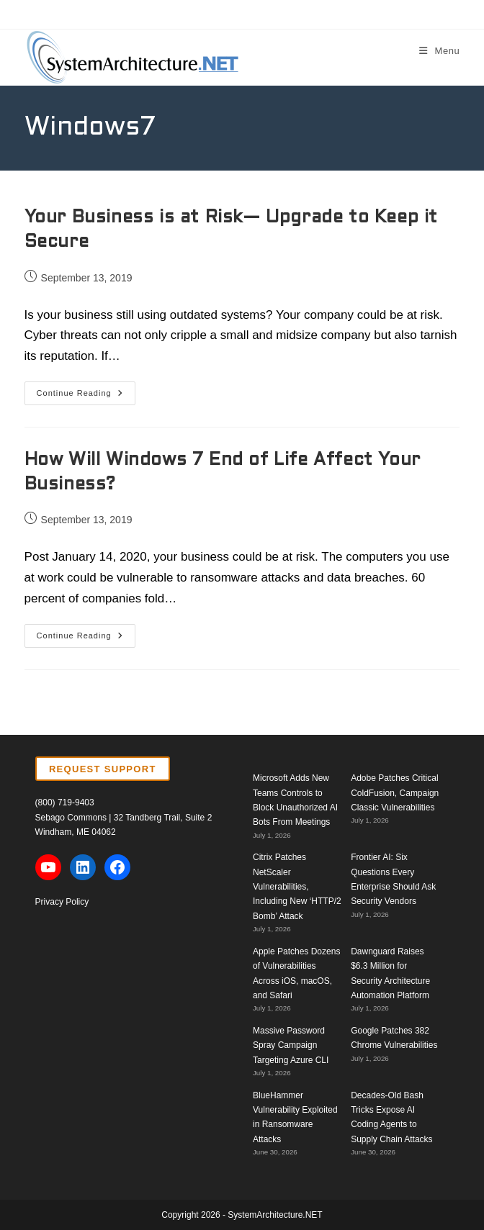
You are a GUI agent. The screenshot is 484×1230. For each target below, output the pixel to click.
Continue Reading (86, 396)
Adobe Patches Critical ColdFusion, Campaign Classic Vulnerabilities (395, 793)
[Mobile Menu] (439, 50)
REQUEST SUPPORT (102, 769)
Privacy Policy (62, 902)
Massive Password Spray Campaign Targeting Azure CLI (290, 1045)
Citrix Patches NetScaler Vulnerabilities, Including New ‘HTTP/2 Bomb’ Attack (297, 886)
